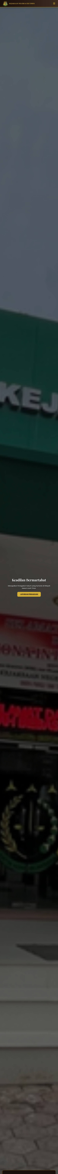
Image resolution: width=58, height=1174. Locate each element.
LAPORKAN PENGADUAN (29, 594)
